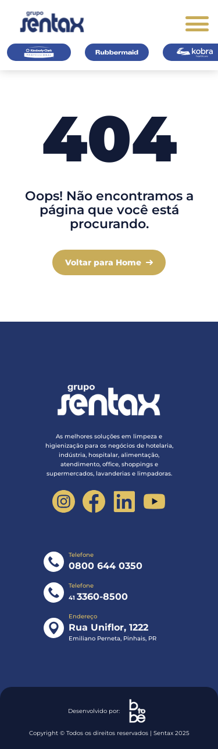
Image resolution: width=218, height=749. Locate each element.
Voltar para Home (103, 262)
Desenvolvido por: (109, 711)
